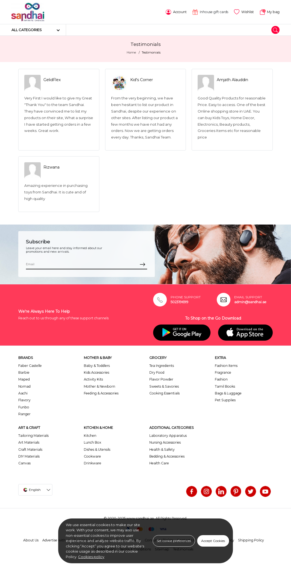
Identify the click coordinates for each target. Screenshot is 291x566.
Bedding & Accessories (167, 456)
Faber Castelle (30, 366)
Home (131, 52)
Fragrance (223, 372)
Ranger (24, 414)
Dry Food (156, 372)
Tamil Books (225, 386)
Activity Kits (93, 379)
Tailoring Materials (33, 436)
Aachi (23, 393)
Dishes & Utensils (97, 449)
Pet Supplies (225, 400)
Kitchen (90, 436)
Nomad (24, 386)
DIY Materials (29, 456)
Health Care (159, 463)
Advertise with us (56, 540)
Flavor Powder (161, 379)
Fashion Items (226, 366)
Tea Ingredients (161, 366)
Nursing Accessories (165, 442)
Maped (24, 379)
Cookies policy (91, 557)
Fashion (221, 379)
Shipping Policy (251, 540)
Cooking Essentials (164, 393)
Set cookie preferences (174, 541)
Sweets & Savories (164, 386)
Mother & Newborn (99, 386)
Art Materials (28, 442)
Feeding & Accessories (101, 393)
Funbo (23, 407)
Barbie (23, 372)
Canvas (24, 463)
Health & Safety (162, 449)
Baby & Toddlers (97, 366)
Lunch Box (92, 442)
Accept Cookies (213, 541)
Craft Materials (30, 449)
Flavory (24, 400)
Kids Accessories (96, 372)
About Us (30, 540)
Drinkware (92, 463)
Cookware (92, 456)
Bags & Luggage (228, 393)
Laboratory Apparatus (168, 436)
